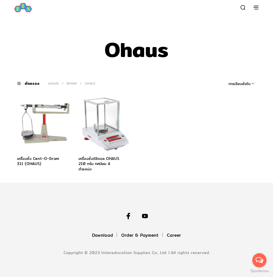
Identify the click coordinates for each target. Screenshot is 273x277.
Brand (72, 83)
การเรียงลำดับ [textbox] (239, 83)
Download (102, 235)
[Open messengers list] (259, 260)
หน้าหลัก (53, 83)
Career (174, 235)
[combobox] (231, 84)
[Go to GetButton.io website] (259, 271)
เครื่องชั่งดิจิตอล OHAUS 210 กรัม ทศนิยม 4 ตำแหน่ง (98, 164)
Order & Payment (140, 235)
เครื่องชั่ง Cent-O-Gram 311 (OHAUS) (38, 161)
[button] (31, 83)
